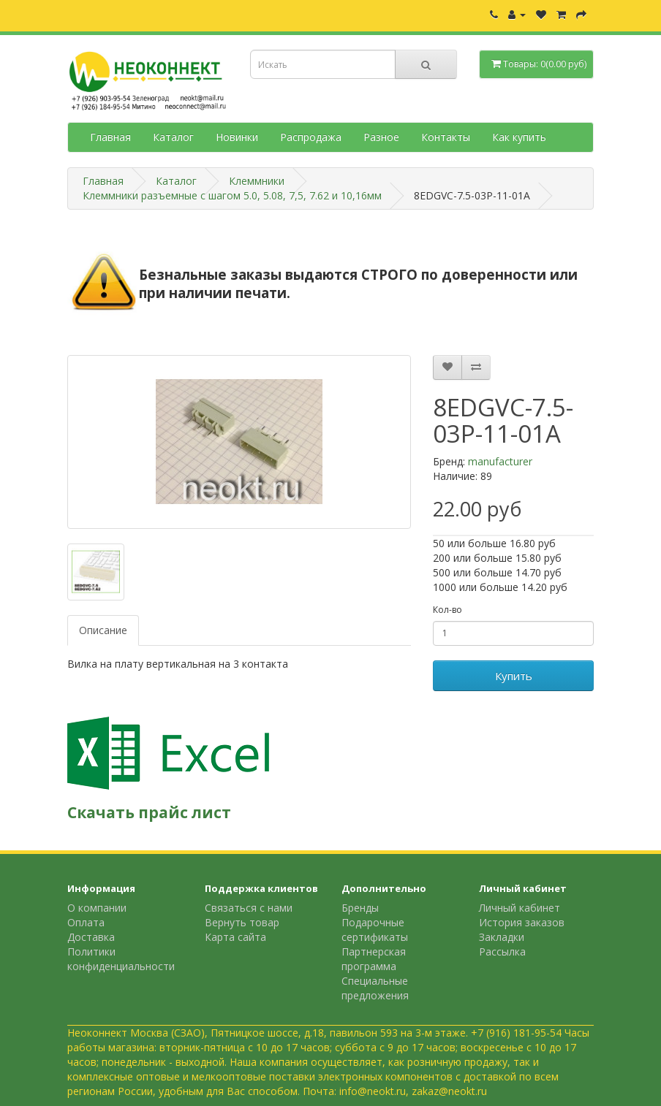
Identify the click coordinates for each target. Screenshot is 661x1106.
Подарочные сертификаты (374, 929)
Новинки (237, 137)
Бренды (360, 908)
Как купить (519, 137)
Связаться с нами (248, 908)
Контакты (445, 137)
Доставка (91, 937)
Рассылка (502, 951)
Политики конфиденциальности (121, 959)
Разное (381, 137)
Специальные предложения (375, 988)
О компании (96, 908)
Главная (110, 137)
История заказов (521, 922)
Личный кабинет (519, 908)
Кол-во (447, 609)
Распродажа (310, 137)
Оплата (86, 922)
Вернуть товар (242, 922)
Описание (103, 630)
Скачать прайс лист (149, 812)
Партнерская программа (373, 959)
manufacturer (500, 461)
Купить (513, 675)
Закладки (501, 937)
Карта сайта (235, 937)
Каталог (173, 137)
